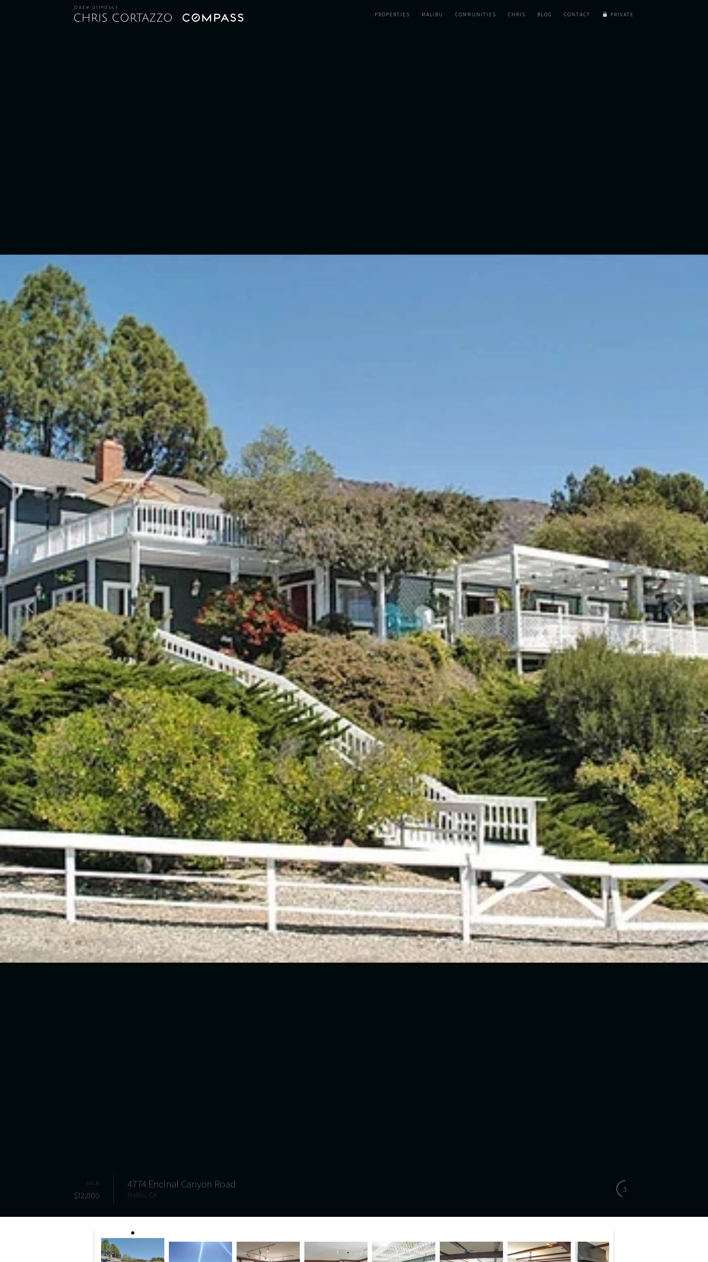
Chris (517, 14)
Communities (475, 14)
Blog (544, 14)
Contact (577, 14)
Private (622, 14)
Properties (392, 14)
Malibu (432, 14)
